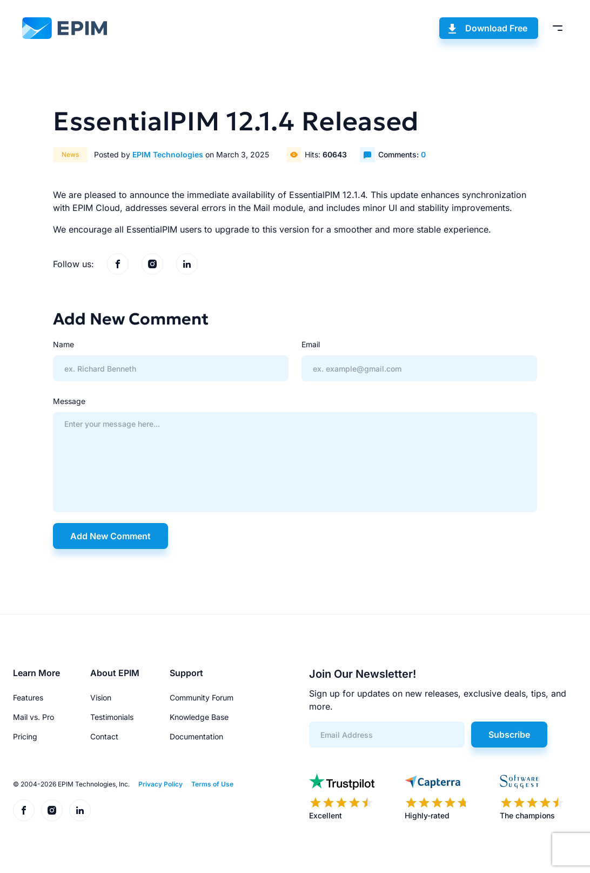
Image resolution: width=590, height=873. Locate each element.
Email (310, 344)
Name (63, 344)
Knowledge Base (199, 717)
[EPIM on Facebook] (118, 264)
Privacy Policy (160, 784)
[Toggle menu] (557, 28)
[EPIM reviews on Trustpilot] (341, 797)
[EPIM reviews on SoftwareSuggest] (532, 797)
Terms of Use (212, 784)
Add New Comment (110, 536)
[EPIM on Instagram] (152, 264)
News (70, 154)
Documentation (196, 736)
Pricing (25, 736)
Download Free (496, 28)
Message (69, 401)
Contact (104, 736)
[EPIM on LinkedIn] (187, 264)
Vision (100, 697)
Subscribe (509, 734)
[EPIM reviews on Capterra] (437, 797)
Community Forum (201, 697)
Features (28, 697)
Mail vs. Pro (33, 717)
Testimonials (111, 717)
